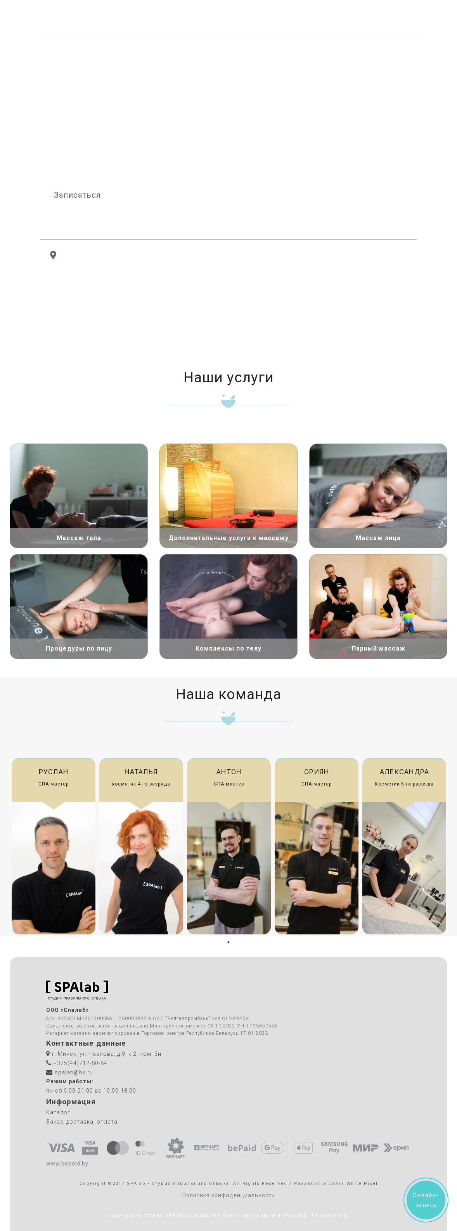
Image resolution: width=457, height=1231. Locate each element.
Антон (229, 772)
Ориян (316, 772)
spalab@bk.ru (74, 1072)
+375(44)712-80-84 (374, 17)
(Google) (198, 1215)
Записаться (77, 195)
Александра (404, 772)
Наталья (141, 772)
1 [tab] (228, 942)
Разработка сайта (319, 1183)
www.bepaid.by (67, 1163)
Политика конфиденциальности (228, 1195)
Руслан (54, 772)
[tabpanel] (53, 846)
